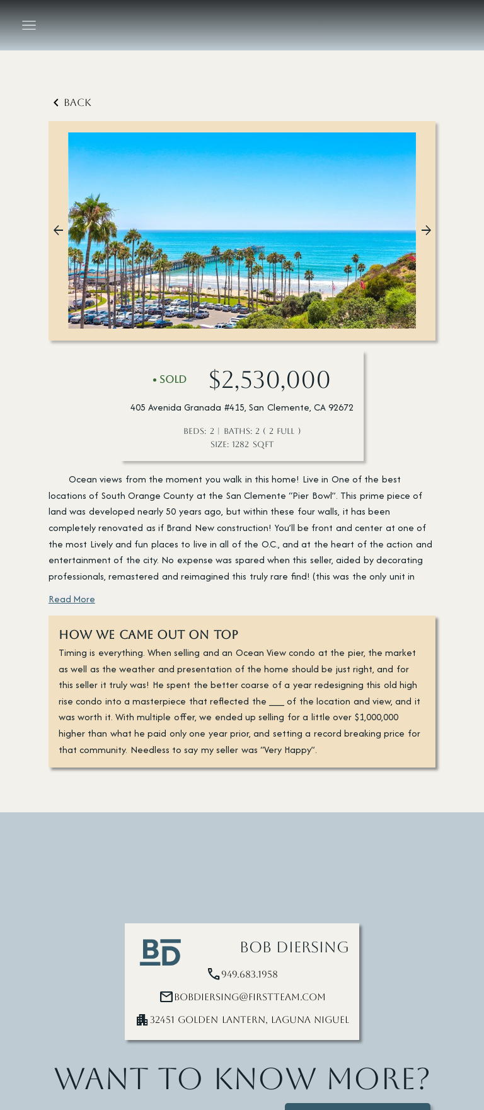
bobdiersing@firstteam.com (250, 997)
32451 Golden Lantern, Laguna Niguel (250, 1019)
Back (70, 103)
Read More (72, 598)
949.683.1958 (249, 974)
